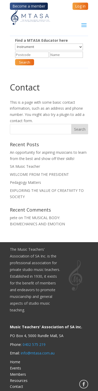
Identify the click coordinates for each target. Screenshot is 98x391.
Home (15, 361)
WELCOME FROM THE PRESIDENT (39, 174)
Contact (16, 386)
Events (15, 368)
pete (13, 217)
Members (18, 374)
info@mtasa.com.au (38, 353)
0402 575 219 (34, 344)
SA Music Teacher (25, 166)
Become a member (28, 6)
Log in (80, 6)
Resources (19, 380)
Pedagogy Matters (25, 182)
